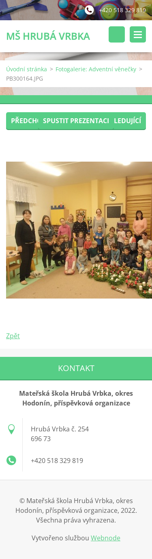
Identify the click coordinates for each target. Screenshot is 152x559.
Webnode (105, 537)
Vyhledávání (117, 34)
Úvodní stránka (26, 69)
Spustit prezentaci (76, 120)
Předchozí (29, 120)
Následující (121, 120)
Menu (138, 34)
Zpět (13, 335)
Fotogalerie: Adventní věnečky (96, 69)
